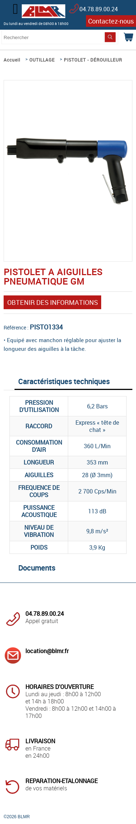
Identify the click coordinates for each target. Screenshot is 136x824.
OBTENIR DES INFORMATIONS (52, 302)
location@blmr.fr (47, 651)
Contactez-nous (111, 21)
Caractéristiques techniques (64, 381)
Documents (36, 568)
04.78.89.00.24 (98, 9)
